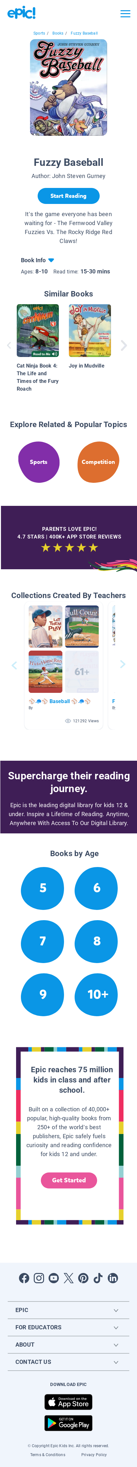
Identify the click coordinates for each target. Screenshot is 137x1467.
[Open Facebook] (24, 1278)
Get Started (69, 1180)
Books (57, 33)
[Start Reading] (69, 196)
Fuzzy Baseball (84, 33)
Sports (39, 33)
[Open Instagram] (39, 1278)
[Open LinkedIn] (113, 1278)
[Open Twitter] (68, 1278)
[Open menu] (125, 14)
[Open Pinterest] (83, 1278)
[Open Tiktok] (98, 1278)
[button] (63, 665)
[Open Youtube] (54, 1278)
